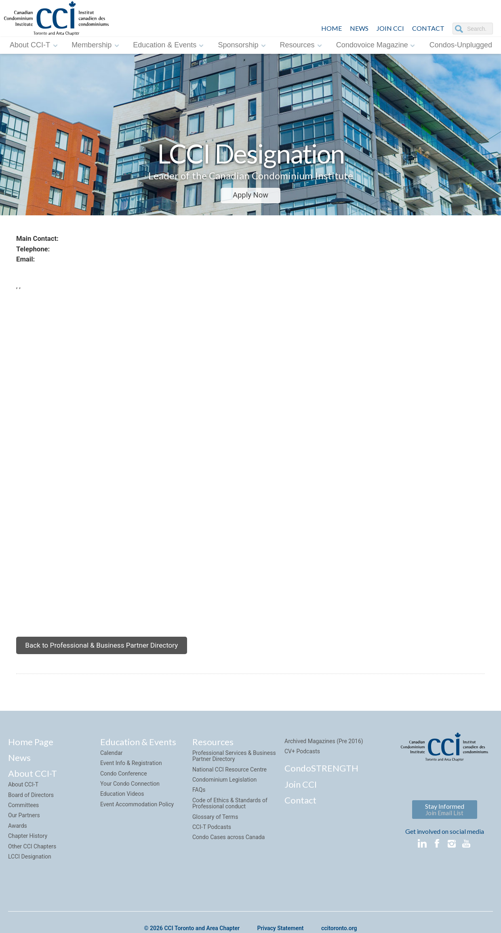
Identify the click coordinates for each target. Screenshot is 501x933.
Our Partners (24, 825)
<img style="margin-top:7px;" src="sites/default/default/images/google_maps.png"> (258, 468)
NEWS (359, 28)
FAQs (199, 800)
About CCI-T (30, 45)
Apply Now (250, 195)
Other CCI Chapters (32, 856)
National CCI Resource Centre (229, 779)
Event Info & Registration (131, 773)
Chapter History (27, 846)
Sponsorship (238, 45)
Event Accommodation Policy (137, 815)
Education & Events (164, 45)
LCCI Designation (29, 867)
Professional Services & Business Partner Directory (234, 766)
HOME (331, 28)
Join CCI (300, 794)
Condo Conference (123, 783)
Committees (23, 815)
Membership (92, 45)
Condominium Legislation (224, 790)
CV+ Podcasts (302, 762)
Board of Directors (31, 805)
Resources (297, 45)
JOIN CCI (390, 28)
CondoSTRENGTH (321, 778)
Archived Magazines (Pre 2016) (323, 751)
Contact (300, 810)
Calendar (111, 763)
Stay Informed (444, 820)
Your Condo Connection (130, 794)
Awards (17, 836)
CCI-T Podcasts (211, 837)
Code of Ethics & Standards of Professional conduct (229, 814)
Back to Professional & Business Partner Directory (105, 654)
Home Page (30, 751)
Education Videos (122, 804)
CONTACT (428, 28)
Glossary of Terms (215, 827)
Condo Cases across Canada (228, 847)
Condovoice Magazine (372, 45)
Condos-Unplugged (460, 45)
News (19, 768)
